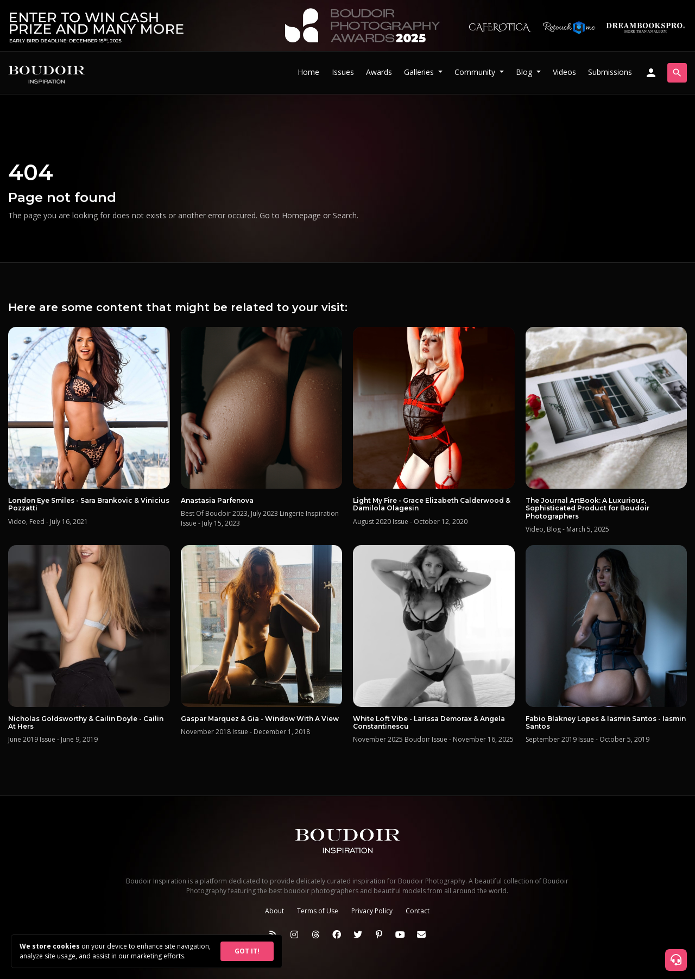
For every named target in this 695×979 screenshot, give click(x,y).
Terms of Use (317, 910)
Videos (564, 72)
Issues (343, 72)
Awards (379, 72)
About (274, 910)
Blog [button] (525, 72)
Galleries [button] (420, 72)
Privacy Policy (372, 910)
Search (345, 215)
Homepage (301, 215)
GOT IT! (247, 951)
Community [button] (475, 72)
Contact (417, 910)
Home (308, 72)
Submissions (610, 72)
